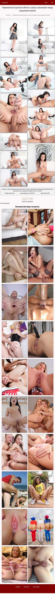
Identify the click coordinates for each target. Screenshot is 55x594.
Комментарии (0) (5, 203)
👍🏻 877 (24, 199)
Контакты (26, 587)
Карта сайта (36, 587)
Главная (18, 587)
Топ (52, 2)
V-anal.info (5, 2)
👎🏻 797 (30, 199)
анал (46, 2)
